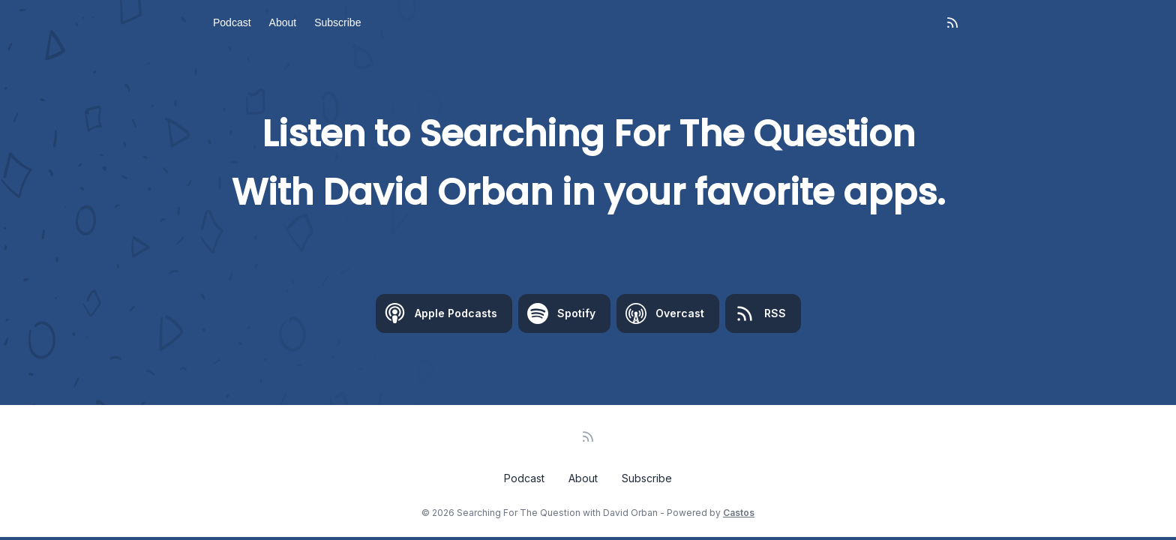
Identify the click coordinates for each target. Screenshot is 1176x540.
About (283, 22)
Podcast (232, 22)
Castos (738, 512)
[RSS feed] (952, 22)
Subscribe (337, 22)
